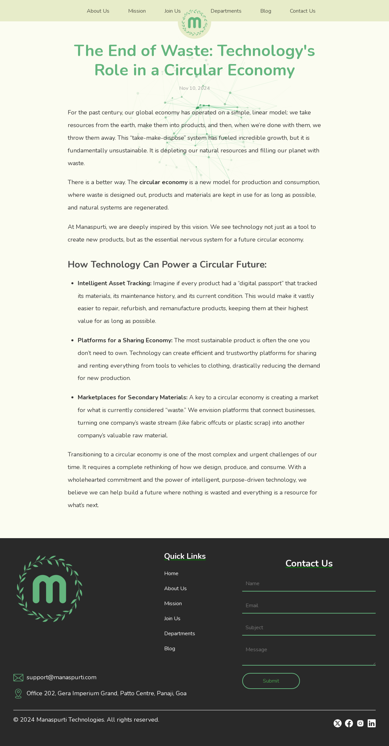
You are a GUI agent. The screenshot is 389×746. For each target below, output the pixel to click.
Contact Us (303, 11)
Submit (271, 681)
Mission (137, 11)
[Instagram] (360, 723)
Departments (226, 11)
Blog (265, 11)
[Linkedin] (372, 723)
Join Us (172, 11)
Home (171, 573)
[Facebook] (349, 723)
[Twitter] (338, 723)
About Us (98, 11)
